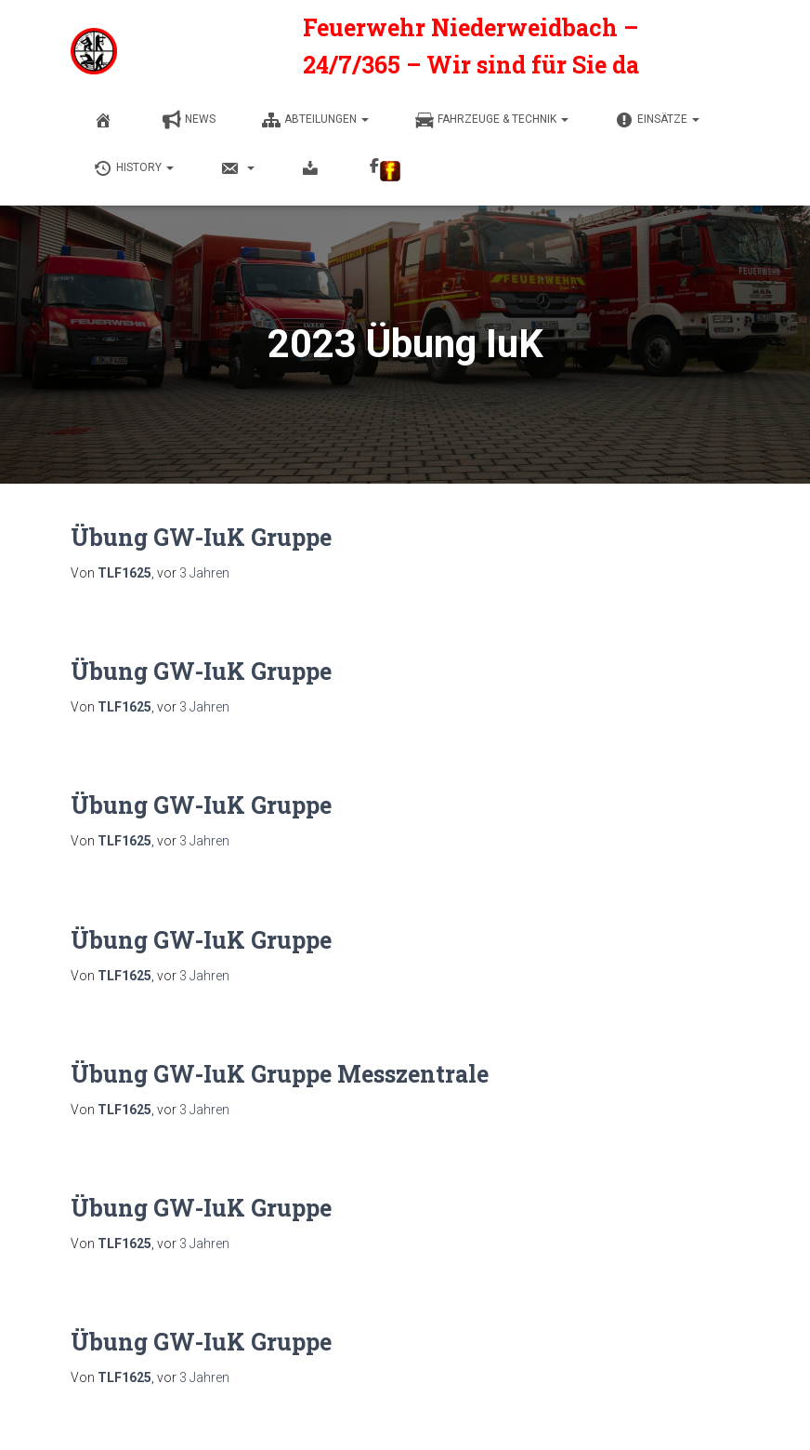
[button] (364, 119)
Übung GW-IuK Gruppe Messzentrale (280, 1073)
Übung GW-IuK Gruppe (201, 537)
